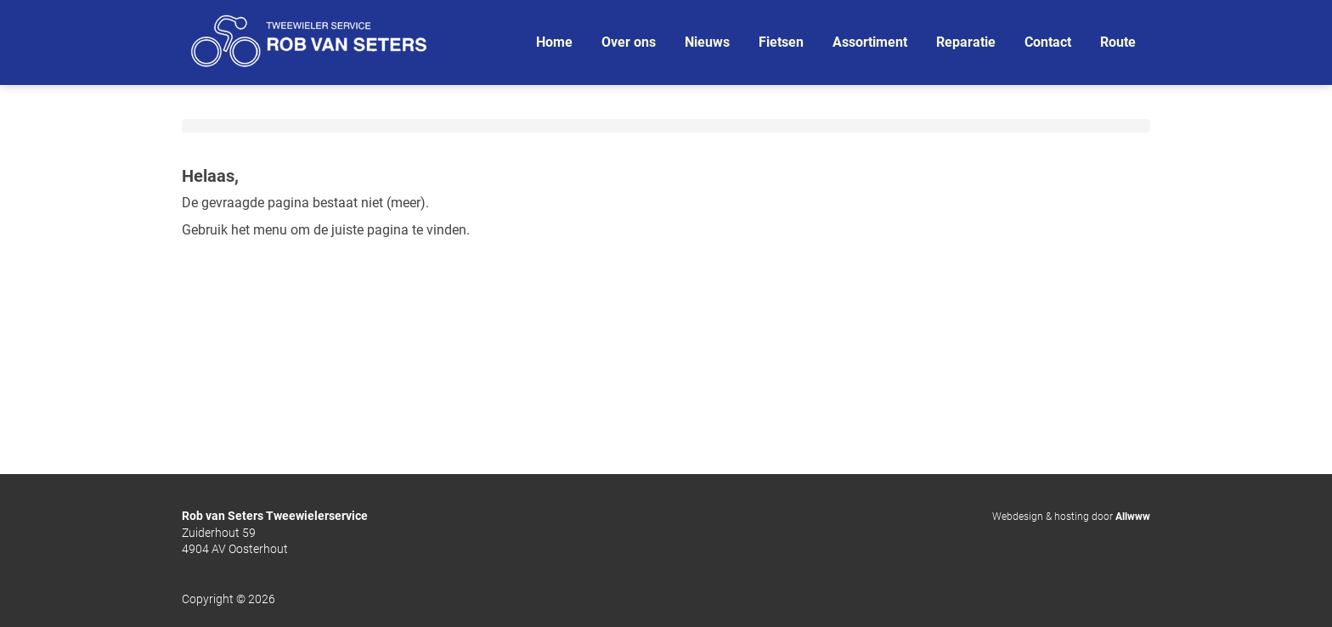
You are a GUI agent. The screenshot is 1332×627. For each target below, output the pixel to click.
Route (1118, 42)
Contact (1047, 42)
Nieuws (707, 42)
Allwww (1132, 516)
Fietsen (781, 42)
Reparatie (966, 42)
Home (554, 42)
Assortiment (869, 42)
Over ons (628, 42)
